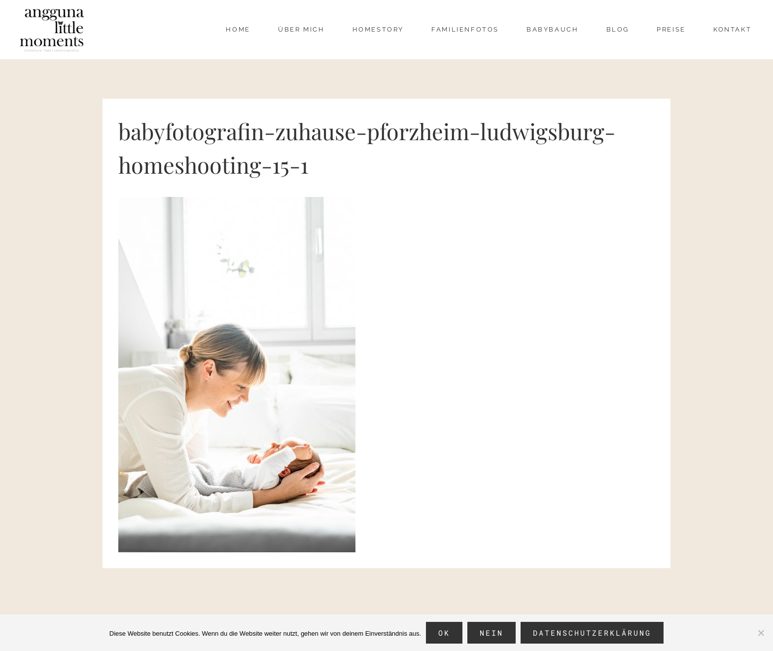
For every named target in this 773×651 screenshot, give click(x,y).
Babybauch (552, 29)
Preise (671, 29)
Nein (491, 633)
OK (444, 633)
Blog (617, 29)
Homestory (378, 29)
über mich (301, 29)
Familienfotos (465, 29)
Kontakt (732, 29)
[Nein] (761, 633)
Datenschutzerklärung (592, 633)
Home (238, 29)
